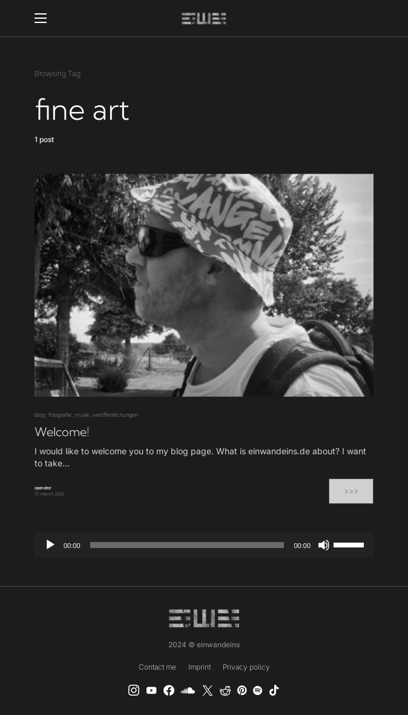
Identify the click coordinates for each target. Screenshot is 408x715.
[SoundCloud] (188, 690)
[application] (204, 545)
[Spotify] (257, 690)
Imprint (199, 666)
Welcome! (62, 431)
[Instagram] (133, 690)
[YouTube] (151, 690)
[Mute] (324, 545)
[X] (207, 690)
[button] (41, 18)
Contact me (157, 666)
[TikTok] (274, 690)
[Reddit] (225, 690)
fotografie (59, 414)
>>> (351, 490)
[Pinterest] (241, 690)
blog (40, 414)
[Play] (50, 545)
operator (43, 488)
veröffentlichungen (115, 414)
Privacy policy (246, 666)
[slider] (187, 545)
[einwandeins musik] (168, 690)
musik (82, 414)
